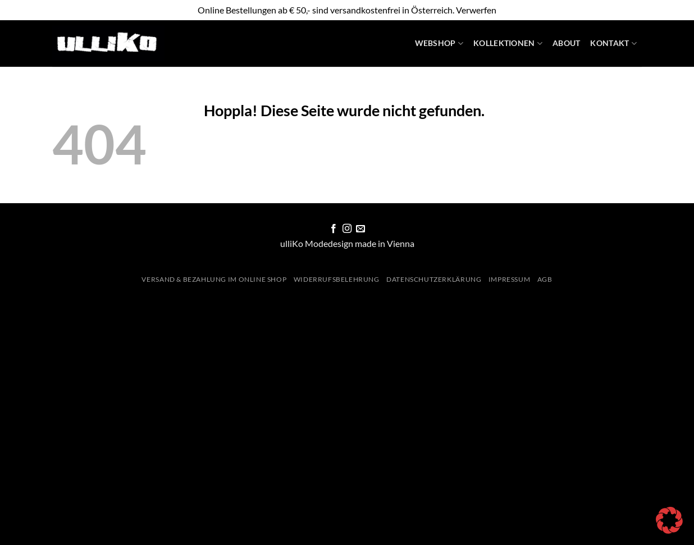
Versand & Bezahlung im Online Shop (213, 279)
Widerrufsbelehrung (337, 279)
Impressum (509, 279)
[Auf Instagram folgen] (347, 229)
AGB (545, 279)
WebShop (439, 43)
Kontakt (613, 43)
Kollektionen (507, 43)
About (566, 43)
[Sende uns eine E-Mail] (360, 229)
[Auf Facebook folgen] (332, 229)
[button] (669, 520)
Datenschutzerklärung (433, 279)
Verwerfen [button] (476, 9)
